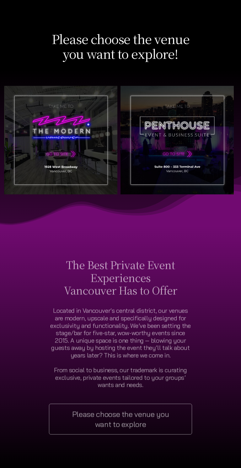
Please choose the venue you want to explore (120, 420)
